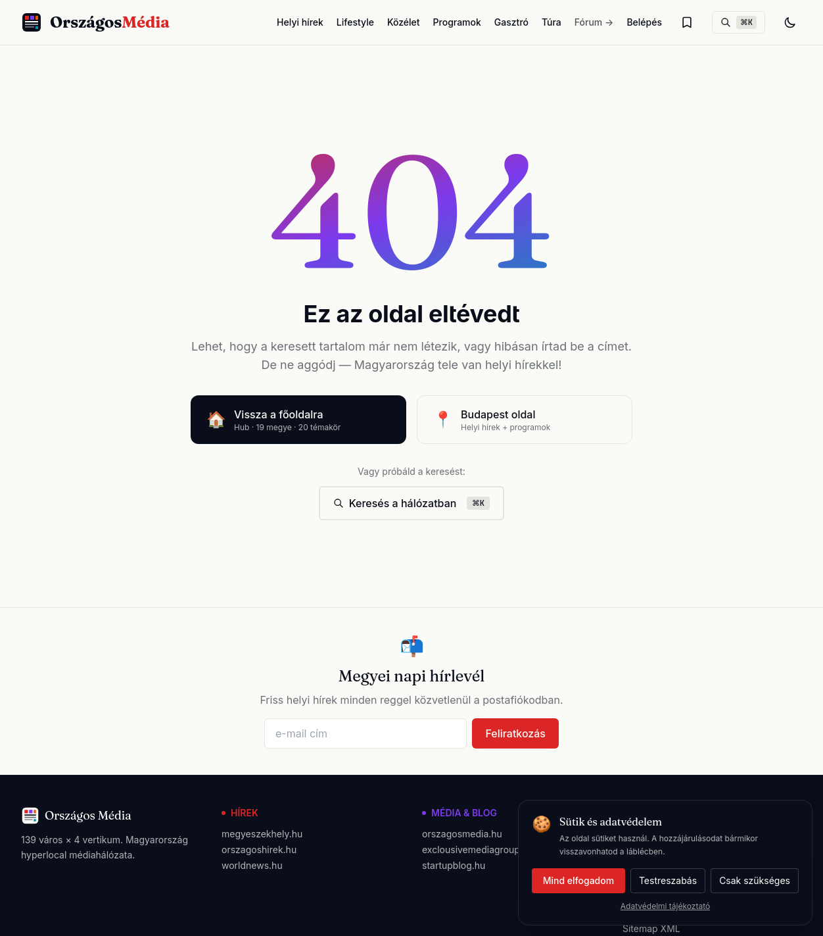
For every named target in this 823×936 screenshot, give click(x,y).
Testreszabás (668, 880)
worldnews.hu (252, 865)
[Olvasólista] (687, 22)
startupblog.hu (453, 865)
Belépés (644, 22)
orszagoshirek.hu (259, 849)
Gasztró (511, 22)
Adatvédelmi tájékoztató (665, 906)
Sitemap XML (651, 928)
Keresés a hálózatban (411, 503)
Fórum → (594, 22)
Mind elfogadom (578, 880)
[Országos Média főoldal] (95, 22)
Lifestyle (355, 22)
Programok (457, 22)
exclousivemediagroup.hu (477, 849)
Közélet (403, 22)
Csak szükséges (754, 880)
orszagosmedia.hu (462, 833)
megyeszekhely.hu (262, 833)
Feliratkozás (515, 733)
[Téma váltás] (790, 22)
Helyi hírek (300, 22)
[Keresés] (738, 22)
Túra (551, 22)
